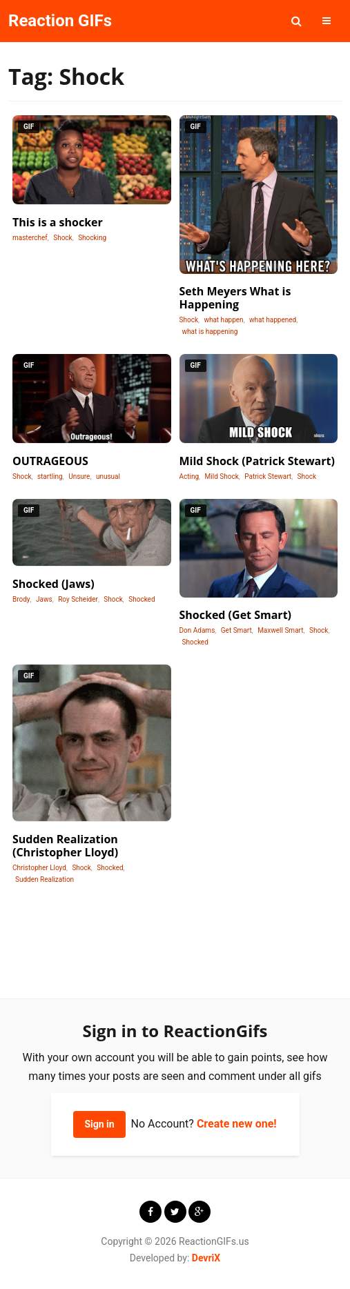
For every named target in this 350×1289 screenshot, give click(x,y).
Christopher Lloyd (39, 868)
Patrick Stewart (267, 476)
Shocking (92, 238)
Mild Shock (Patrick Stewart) (257, 461)
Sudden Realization (44, 879)
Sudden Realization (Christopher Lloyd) (65, 846)
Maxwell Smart (280, 630)
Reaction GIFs (60, 20)
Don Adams (197, 630)
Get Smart (236, 630)
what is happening (210, 331)
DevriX (206, 1257)
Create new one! (237, 1123)
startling (50, 476)
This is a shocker (57, 222)
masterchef (30, 238)
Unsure (79, 476)
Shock (62, 238)
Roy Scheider (78, 599)
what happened (272, 320)
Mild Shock (222, 476)
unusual (108, 476)
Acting (189, 476)
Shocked (141, 599)
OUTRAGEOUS (50, 461)
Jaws (44, 599)
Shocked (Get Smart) (235, 614)
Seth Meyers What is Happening (235, 298)
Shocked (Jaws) (53, 583)
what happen (223, 320)
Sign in (99, 1124)
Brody (21, 599)
